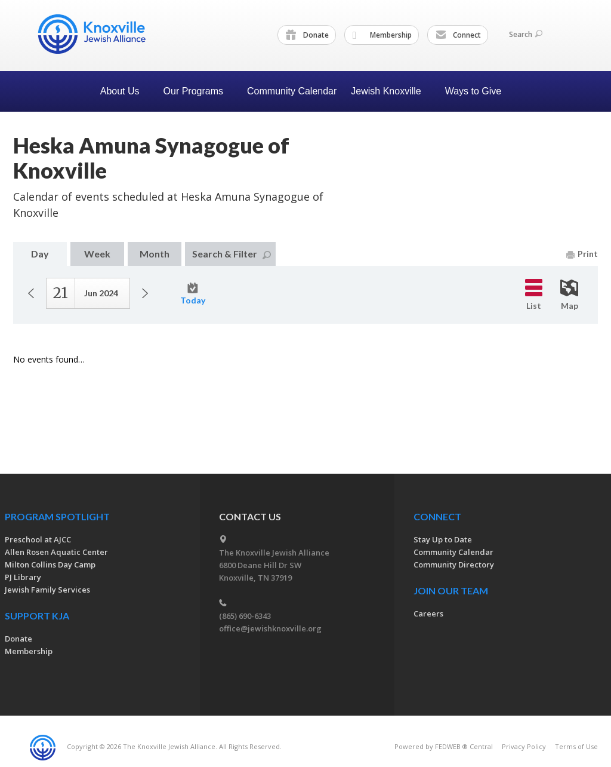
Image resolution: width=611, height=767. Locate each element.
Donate (307, 35)
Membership (382, 35)
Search (525, 34)
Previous (31, 293)
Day (40, 253)
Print (582, 253)
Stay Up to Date (442, 539)
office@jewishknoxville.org (270, 628)
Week (97, 253)
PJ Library (23, 577)
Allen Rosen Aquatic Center (56, 552)
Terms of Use (576, 746)
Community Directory (453, 564)
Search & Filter (231, 253)
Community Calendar (292, 91)
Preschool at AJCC (38, 539)
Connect (458, 35)
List (533, 295)
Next (145, 293)
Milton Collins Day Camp (50, 564)
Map (569, 295)
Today (192, 294)
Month (154, 253)
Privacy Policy (524, 746)
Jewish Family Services (47, 589)
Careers (428, 613)
